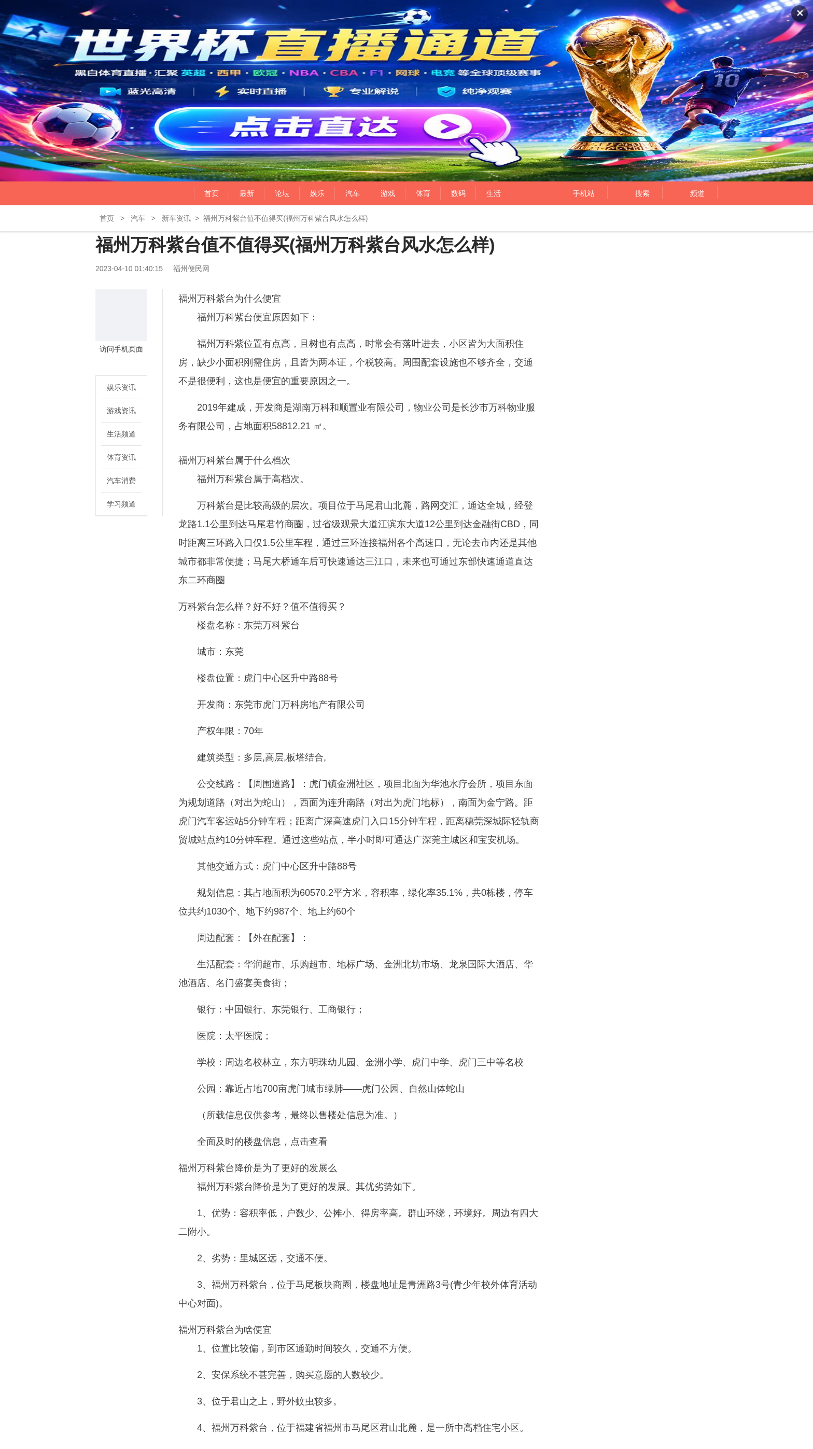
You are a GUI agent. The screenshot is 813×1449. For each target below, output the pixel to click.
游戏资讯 (121, 410)
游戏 (388, 193)
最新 (247, 193)
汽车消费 (121, 480)
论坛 (282, 193)
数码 (458, 193)
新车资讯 (176, 218)
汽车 (352, 193)
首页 (211, 193)
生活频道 (121, 434)
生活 (493, 193)
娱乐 (317, 193)
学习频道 (121, 504)
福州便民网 (127, 193)
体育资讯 (121, 457)
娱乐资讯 (121, 387)
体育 (423, 193)
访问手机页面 (121, 349)
